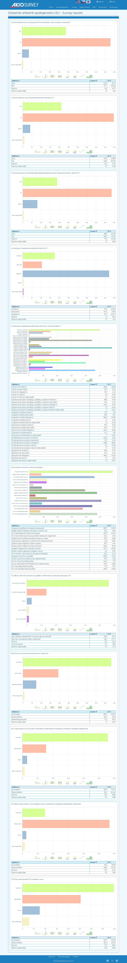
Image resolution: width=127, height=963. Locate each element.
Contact (75, 957)
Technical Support (64, 957)
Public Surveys (85, 7)
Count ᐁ (93, 81)
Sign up (100, 2)
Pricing (74, 7)
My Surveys (113, 7)
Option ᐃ (15, 81)
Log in (113, 2)
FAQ (94, 7)
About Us (52, 957)
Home (51, 7)
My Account (102, 7)
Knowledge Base (62, 7)
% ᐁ (109, 81)
